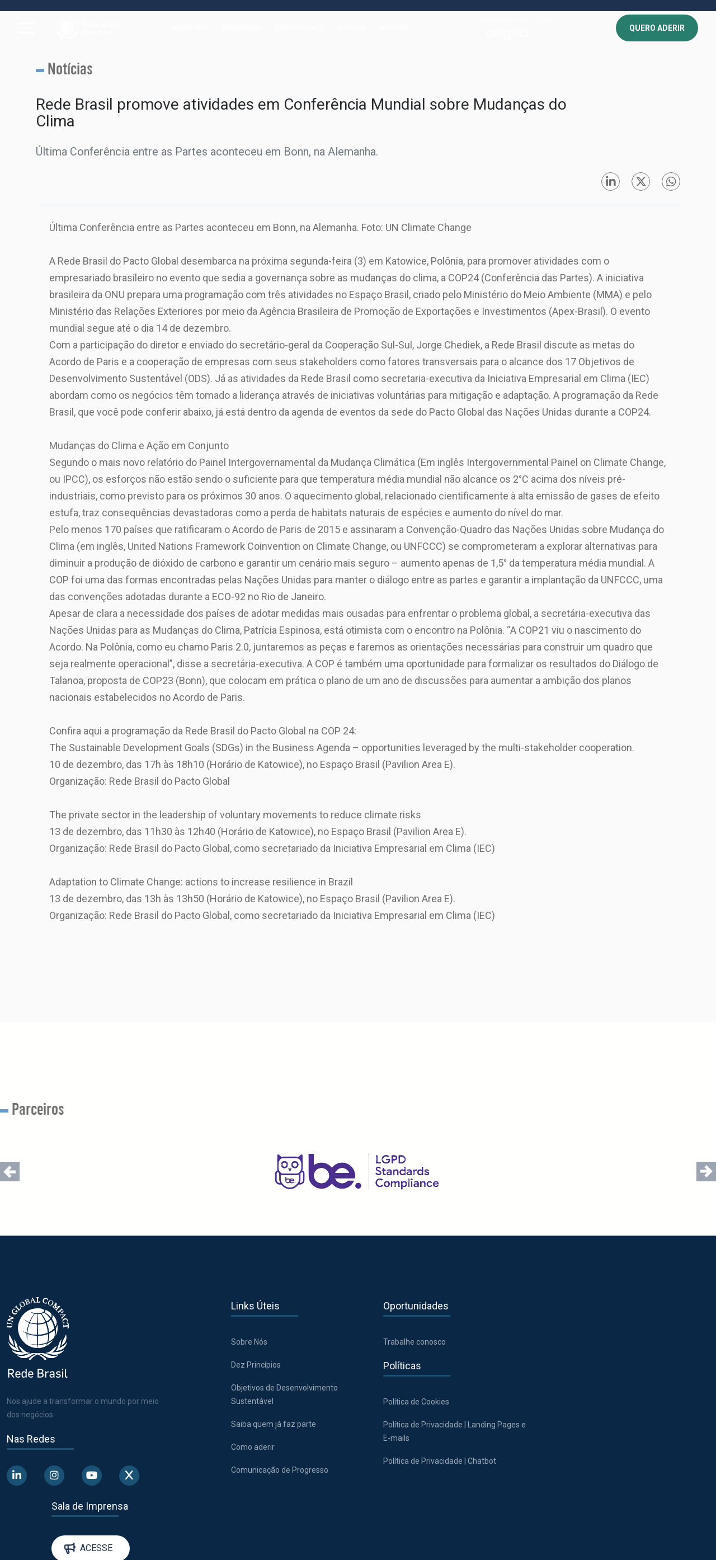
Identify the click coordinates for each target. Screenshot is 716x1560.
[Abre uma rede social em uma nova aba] (17, 1475)
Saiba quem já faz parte (272, 1424)
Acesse (625, 1348)
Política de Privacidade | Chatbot (437, 1461)
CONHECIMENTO (299, 27)
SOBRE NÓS (190, 27)
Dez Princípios (255, 1364)
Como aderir (252, 1447)
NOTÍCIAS (394, 27)
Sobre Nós (248, 1341)
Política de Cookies (414, 1401)
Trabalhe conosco (412, 1341)
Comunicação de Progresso (279, 1469)
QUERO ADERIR (657, 27)
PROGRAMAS (241, 27)
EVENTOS (352, 27)
